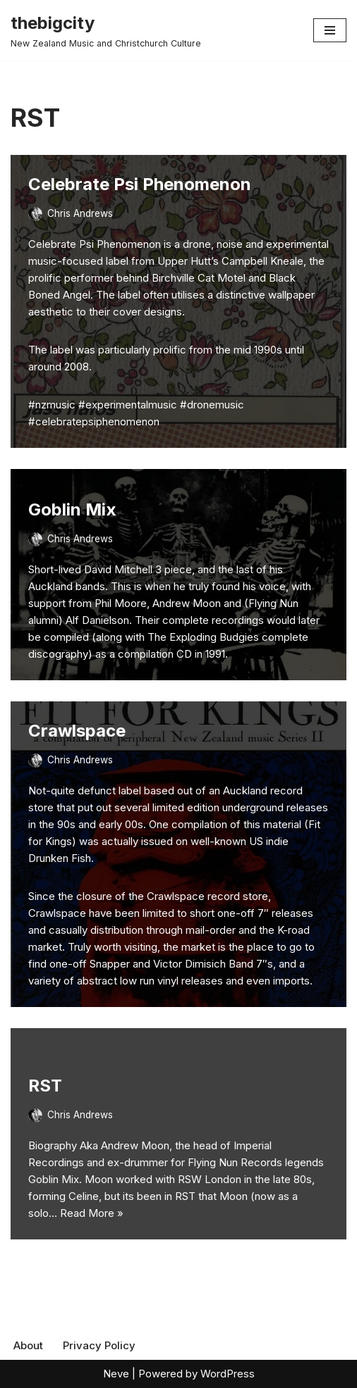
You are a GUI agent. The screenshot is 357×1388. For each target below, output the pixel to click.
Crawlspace (77, 730)
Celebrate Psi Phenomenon (139, 184)
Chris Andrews (80, 213)
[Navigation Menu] (329, 30)
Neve (116, 1373)
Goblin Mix (72, 509)
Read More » (91, 1213)
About (28, 1345)
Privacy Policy (99, 1345)
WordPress (227, 1373)
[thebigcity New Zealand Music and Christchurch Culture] (106, 30)
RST (45, 1085)
